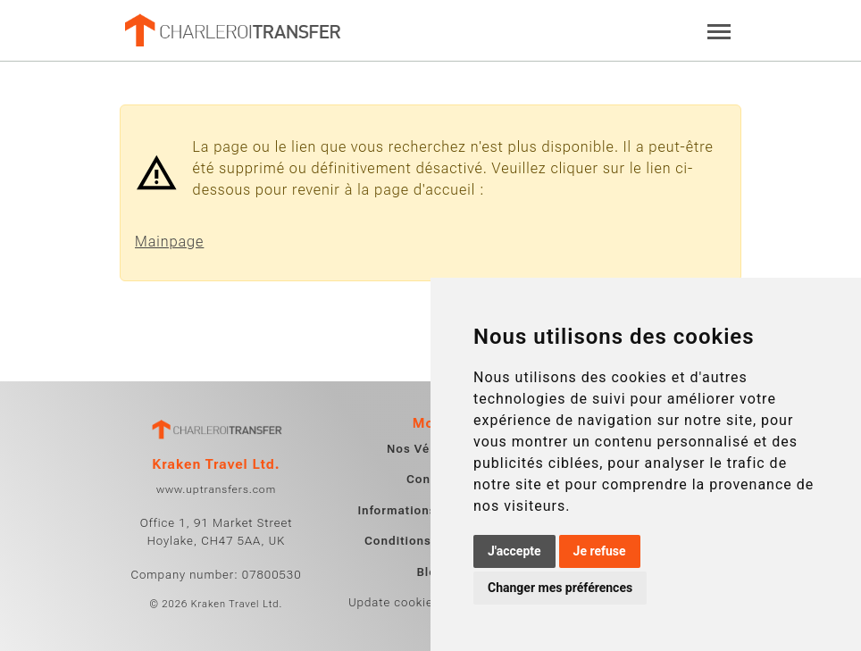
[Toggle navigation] (719, 30)
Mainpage (169, 241)
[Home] (231, 30)
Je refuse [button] (599, 551)
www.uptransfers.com (216, 489)
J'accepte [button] (514, 551)
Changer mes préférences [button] (560, 587)
